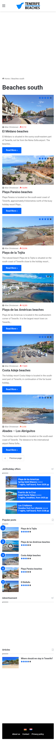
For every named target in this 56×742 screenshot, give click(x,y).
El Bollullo (25, 582)
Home (6, 78)
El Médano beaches (15, 131)
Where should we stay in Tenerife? (37, 658)
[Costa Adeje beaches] (28, 348)
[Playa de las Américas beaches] (28, 288)
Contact (25, 734)
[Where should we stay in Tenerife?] (10, 662)
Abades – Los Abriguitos (18, 431)
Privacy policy (38, 734)
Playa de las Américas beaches (23, 309)
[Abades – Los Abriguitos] (28, 409)
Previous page (13, 458)
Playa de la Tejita (13, 252)
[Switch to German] (25, 729)
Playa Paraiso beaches (17, 192)
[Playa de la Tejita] (28, 230)
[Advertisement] (28, 42)
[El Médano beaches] (28, 109)
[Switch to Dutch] (31, 729)
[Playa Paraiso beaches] (28, 170)
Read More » (12, 150)
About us (16, 734)
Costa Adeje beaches (16, 370)
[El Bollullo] (10, 586)
